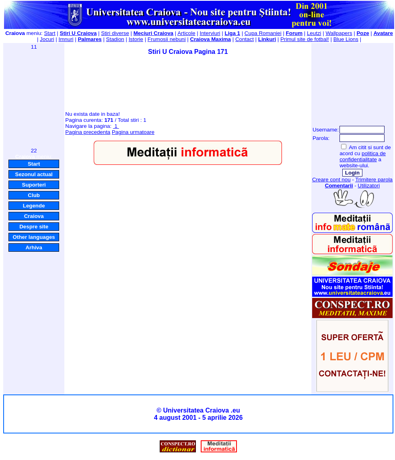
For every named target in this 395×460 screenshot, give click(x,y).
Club (34, 195)
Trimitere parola (374, 180)
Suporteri (34, 185)
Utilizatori (369, 186)
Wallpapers (338, 33)
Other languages (34, 237)
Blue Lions (345, 39)
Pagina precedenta (87, 132)
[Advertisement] (34, 98)
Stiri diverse (115, 33)
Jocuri (47, 39)
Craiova (34, 216)
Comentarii (339, 186)
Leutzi (314, 33)
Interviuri (210, 33)
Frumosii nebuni (167, 39)
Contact (244, 39)
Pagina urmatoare (133, 132)
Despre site (33, 227)
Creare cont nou (331, 180)
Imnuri (66, 39)
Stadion (115, 39)
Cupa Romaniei (263, 33)
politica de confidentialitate (362, 156)
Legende (34, 206)
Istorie (136, 39)
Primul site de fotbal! (304, 39)
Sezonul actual (34, 174)
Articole (186, 33)
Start (49, 33)
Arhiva (33, 247)
